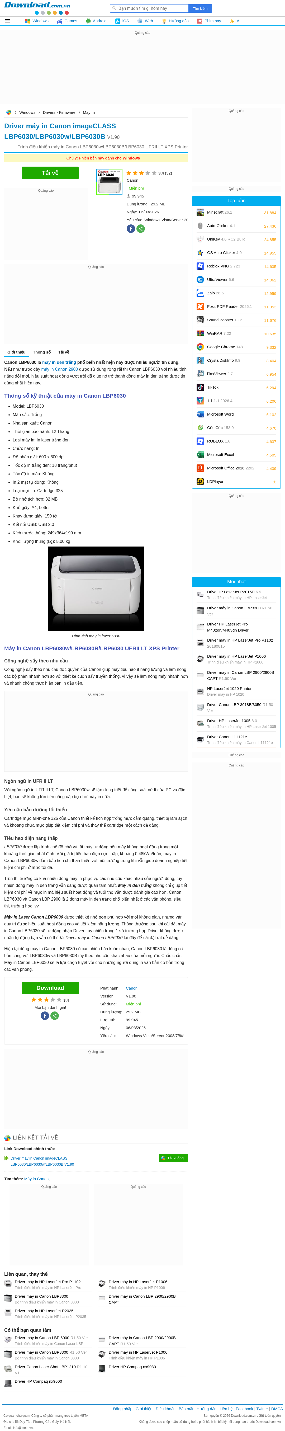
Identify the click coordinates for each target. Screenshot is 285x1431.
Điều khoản (165, 1408)
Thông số (42, 352)
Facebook (244, 1408)
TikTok (212, 387)
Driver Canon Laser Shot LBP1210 (51, 1369)
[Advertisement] (142, 73)
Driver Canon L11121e (227, 737)
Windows (27, 112)
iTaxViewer (220, 373)
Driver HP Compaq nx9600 (38, 1381)
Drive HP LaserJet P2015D (234, 592)
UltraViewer (220, 279)
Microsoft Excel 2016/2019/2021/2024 (226, 456)
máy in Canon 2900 (59, 369)
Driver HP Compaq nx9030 (132, 1366)
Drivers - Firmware (59, 112)
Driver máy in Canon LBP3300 (41, 1296)
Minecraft (219, 212)
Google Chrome (225, 347)
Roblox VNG (223, 266)
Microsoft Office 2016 (230, 470)
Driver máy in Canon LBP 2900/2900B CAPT (142, 1299)
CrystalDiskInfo (223, 360)
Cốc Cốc (220, 427)
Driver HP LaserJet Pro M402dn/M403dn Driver (228, 627)
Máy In (89, 112)
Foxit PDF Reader (229, 306)
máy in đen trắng (58, 362)
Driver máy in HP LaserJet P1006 (138, 1281)
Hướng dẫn (206, 1408)
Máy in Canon (36, 1178)
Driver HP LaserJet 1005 (232, 720)
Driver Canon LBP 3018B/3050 (240, 707)
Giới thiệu (16, 352)
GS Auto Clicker (224, 252)
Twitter (262, 1408)
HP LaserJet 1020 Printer (229, 688)
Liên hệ (226, 1408)
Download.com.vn (9, 113)
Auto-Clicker (221, 225)
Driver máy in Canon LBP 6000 (51, 1337)
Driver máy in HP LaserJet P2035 (44, 1310)
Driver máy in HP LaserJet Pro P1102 (48, 1281)
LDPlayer (215, 481)
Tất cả (10, 21)
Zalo (215, 293)
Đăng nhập (122, 1408)
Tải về (63, 352)
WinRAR (219, 333)
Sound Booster (224, 320)
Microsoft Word (226, 416)
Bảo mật (186, 1408)
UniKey (226, 241)
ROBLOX (218, 441)
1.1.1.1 (219, 400)
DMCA (277, 1408)
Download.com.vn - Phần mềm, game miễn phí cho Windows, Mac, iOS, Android (37, 8)
